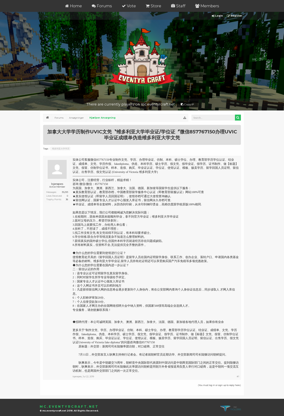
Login (217, 16)
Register (234, 16)
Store (153, 6)
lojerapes (57, 183)
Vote (129, 6)
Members (207, 6)
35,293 (65, 192)
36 (67, 199)
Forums (102, 6)
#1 (238, 376)
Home (73, 6)
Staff (178, 6)
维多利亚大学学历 (60, 148)
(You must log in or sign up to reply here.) (219, 385)
